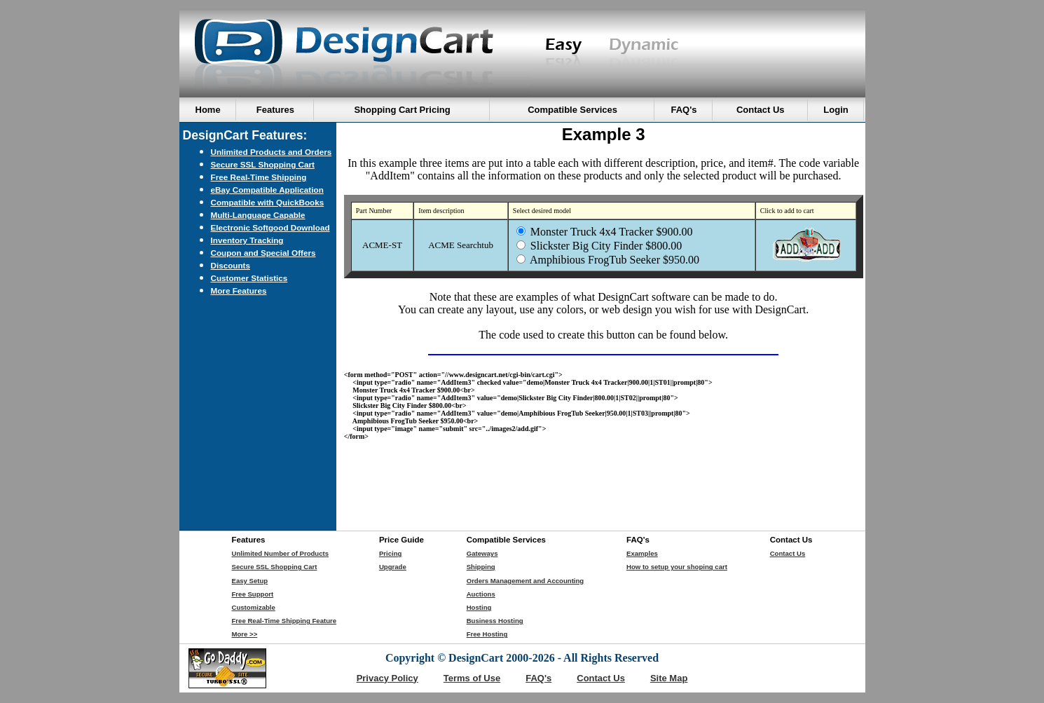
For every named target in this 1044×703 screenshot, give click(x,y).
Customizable (253, 607)
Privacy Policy (387, 678)
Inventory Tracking (247, 240)
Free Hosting (487, 634)
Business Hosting (495, 620)
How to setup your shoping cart (676, 567)
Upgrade (392, 567)
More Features (239, 290)
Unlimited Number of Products (280, 553)
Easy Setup (250, 581)
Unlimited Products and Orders (271, 151)
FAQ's (538, 678)
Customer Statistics (249, 277)
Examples (642, 553)
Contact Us (788, 553)
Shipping (481, 567)
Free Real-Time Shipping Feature (284, 620)
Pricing (390, 553)
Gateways (482, 553)
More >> (245, 634)
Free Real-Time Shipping (259, 177)
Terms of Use (472, 678)
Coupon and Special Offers (263, 252)
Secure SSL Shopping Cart (263, 164)
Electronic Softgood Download (270, 227)
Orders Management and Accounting (525, 581)
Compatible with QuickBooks (267, 202)
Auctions (481, 594)
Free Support (253, 594)
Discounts (231, 265)
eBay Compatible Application (267, 189)
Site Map (668, 678)
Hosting (479, 607)
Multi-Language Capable (258, 214)
